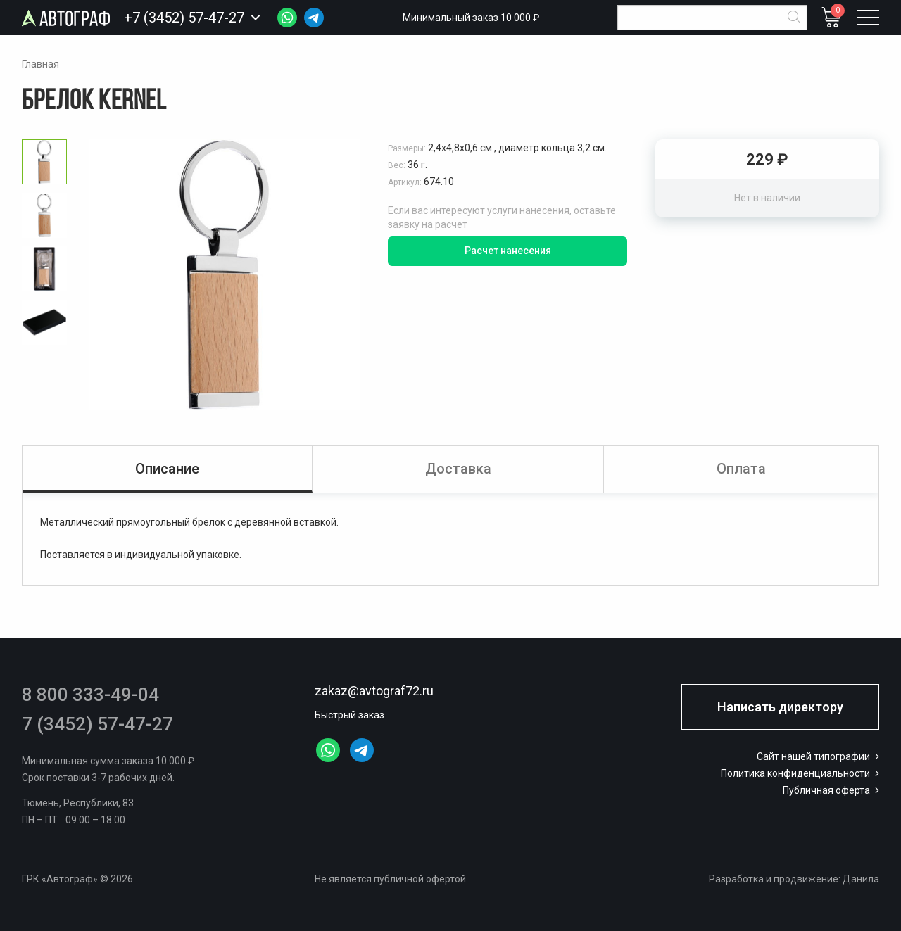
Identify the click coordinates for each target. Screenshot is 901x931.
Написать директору (780, 706)
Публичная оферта (832, 790)
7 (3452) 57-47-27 (97, 724)
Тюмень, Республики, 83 (78, 803)
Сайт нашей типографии (819, 756)
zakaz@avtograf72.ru (374, 690)
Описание (167, 468)
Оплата (741, 468)
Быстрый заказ (349, 715)
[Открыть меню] (868, 17)
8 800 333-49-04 (90, 694)
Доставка (458, 468)
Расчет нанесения (508, 250)
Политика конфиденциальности (801, 773)
